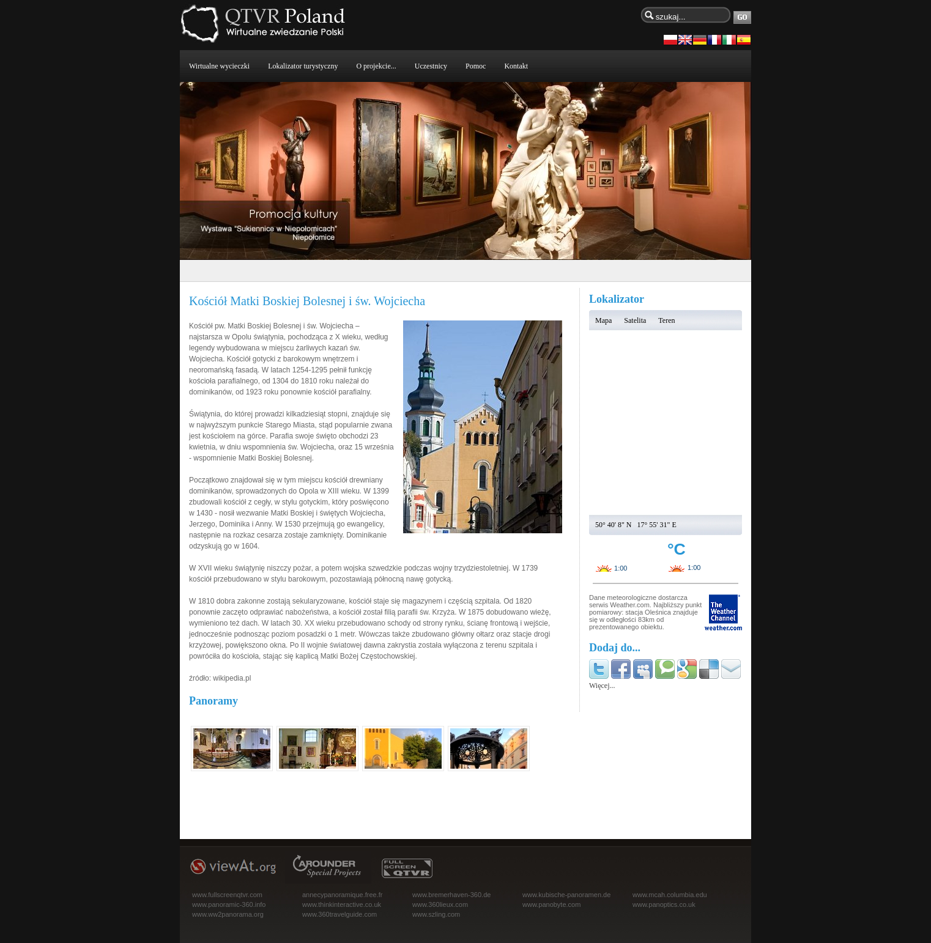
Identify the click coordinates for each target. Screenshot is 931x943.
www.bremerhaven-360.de (451, 894)
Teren (666, 320)
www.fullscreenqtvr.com (227, 894)
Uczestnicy (431, 66)
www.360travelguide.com (339, 914)
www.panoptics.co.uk (663, 904)
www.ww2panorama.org (228, 914)
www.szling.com (436, 914)
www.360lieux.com (440, 904)
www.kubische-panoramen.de (566, 894)
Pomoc (476, 66)
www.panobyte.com (551, 904)
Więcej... (602, 685)
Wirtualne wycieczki (219, 66)
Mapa (603, 320)
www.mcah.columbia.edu (669, 894)
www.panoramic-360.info (228, 904)
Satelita (635, 320)
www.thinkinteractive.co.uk (341, 904)
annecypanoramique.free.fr (342, 894)
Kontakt (516, 66)
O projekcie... (376, 66)
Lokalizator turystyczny (303, 66)
